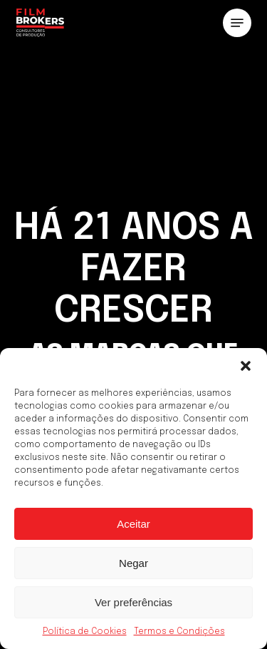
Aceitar (133, 524)
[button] (246, 366)
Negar (133, 563)
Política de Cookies (85, 632)
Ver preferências (133, 602)
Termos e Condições (179, 632)
